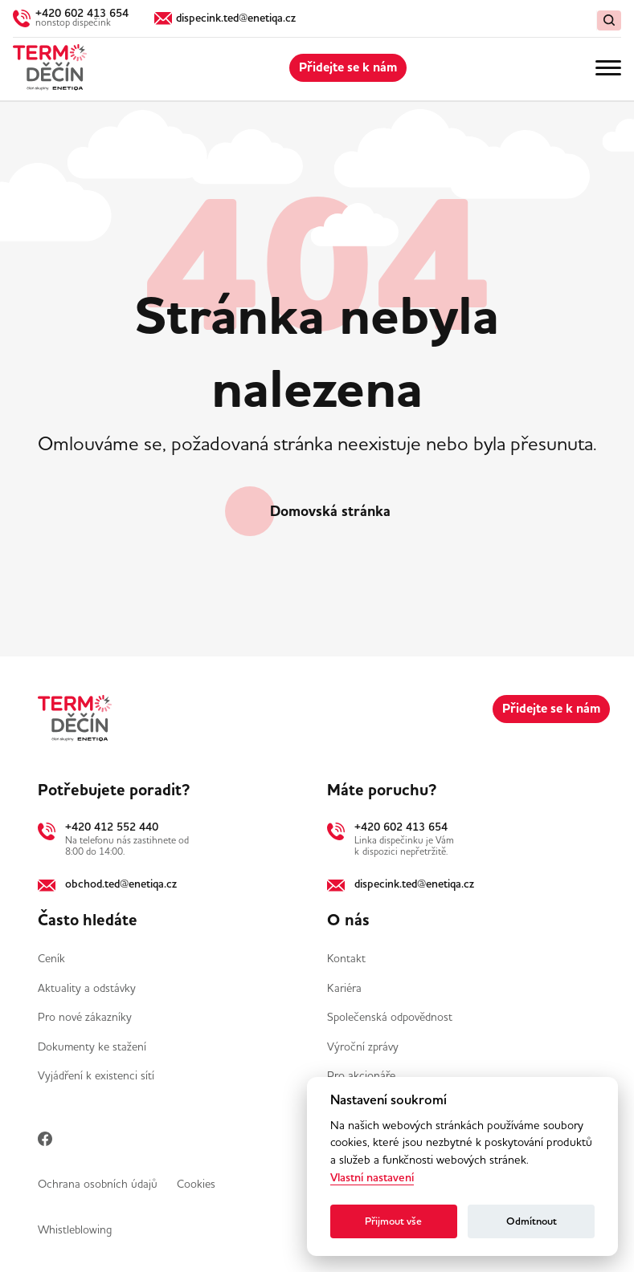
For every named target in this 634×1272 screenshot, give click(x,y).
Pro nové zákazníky (85, 1017)
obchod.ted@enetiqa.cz (121, 883)
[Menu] (608, 67)
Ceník (51, 958)
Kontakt (346, 958)
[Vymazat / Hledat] (609, 20)
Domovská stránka (330, 511)
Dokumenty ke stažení (92, 1046)
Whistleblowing (75, 1229)
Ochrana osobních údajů (97, 1183)
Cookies (196, 1183)
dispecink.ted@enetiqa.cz (414, 883)
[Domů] (50, 67)
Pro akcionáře (361, 1075)
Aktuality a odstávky (87, 988)
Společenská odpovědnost (389, 1017)
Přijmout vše (393, 1221)
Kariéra (344, 988)
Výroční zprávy (363, 1046)
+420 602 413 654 (401, 826)
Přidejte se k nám (348, 67)
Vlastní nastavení (372, 1178)
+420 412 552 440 (111, 826)
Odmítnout (531, 1221)
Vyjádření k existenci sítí (96, 1075)
